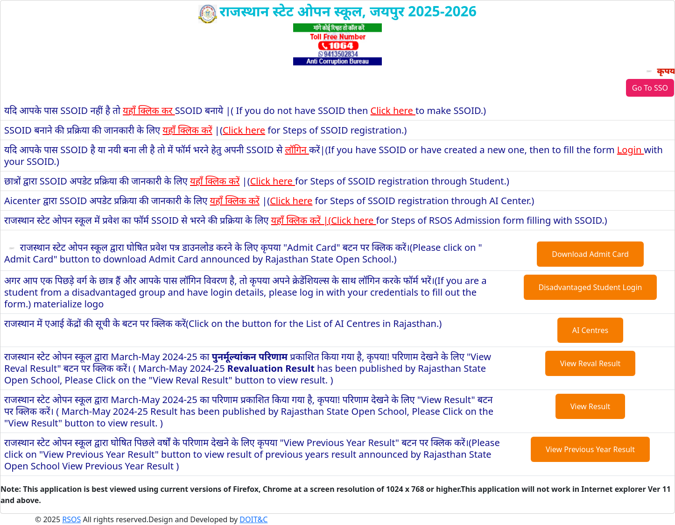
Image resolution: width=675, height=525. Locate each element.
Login (630, 149)
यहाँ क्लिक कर (149, 110)
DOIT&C (253, 519)
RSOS (71, 519)
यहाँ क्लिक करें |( (301, 220)
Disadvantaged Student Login (590, 287)
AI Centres (590, 330)
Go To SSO (650, 88)
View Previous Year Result (590, 449)
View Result (590, 406)
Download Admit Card (590, 254)
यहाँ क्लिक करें (187, 130)
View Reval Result (590, 363)
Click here (393, 110)
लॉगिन (297, 149)
